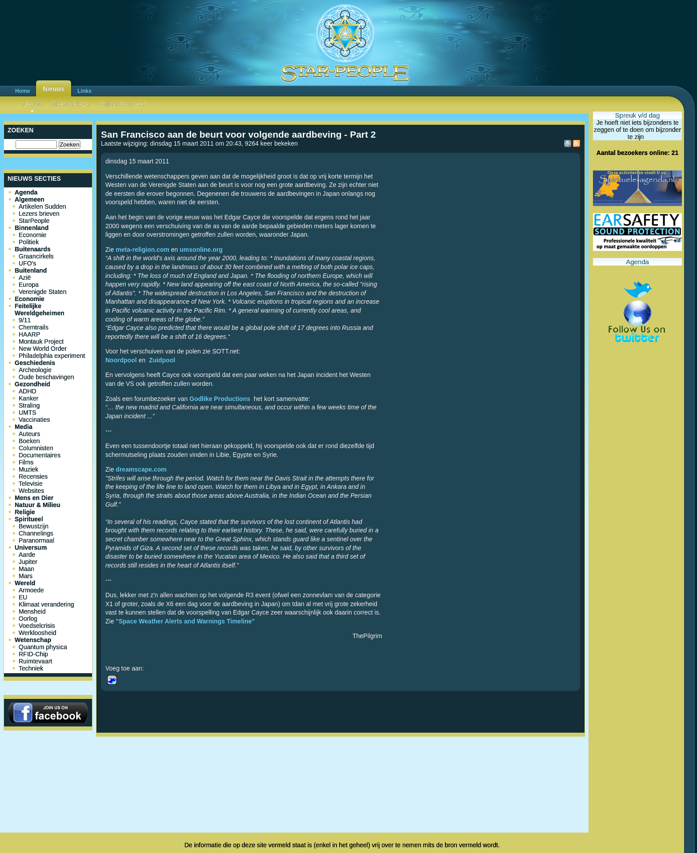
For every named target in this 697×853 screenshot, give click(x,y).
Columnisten (36, 448)
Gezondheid (32, 384)
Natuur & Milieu (37, 504)
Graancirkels (36, 256)
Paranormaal (36, 540)
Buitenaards (33, 249)
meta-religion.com (142, 249)
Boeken (29, 440)
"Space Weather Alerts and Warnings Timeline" (185, 621)
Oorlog (28, 618)
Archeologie (35, 369)
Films (26, 462)
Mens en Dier (34, 497)
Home (22, 91)
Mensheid (32, 611)
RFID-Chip (33, 654)
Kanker (28, 398)
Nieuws (53, 88)
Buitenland (31, 270)
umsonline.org (201, 249)
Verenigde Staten (42, 291)
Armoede (31, 590)
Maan (26, 568)
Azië (25, 277)
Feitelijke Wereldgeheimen (39, 309)
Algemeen (29, 199)
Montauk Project (41, 341)
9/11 (25, 320)
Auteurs (29, 433)
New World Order (43, 348)
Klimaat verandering (46, 604)
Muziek (28, 469)
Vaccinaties (34, 419)
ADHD (27, 391)
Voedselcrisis (37, 625)
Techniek (31, 668)
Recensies (33, 476)
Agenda (26, 192)
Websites (31, 490)
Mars (25, 575)
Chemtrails (33, 327)
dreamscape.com (141, 469)
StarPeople (34, 220)
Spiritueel (29, 519)
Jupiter (28, 561)
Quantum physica (43, 647)
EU (23, 597)
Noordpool (121, 360)
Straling (29, 405)
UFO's (27, 263)
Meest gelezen (72, 103)
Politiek (29, 242)
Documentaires (39, 455)
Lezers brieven (39, 213)
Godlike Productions (219, 398)
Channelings (36, 533)
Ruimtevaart (35, 661)
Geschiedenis (35, 362)
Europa (29, 284)
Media (23, 426)
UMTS (27, 412)
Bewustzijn (33, 526)
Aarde (27, 554)
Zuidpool (162, 360)
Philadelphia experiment (52, 355)
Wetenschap (33, 639)
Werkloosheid (37, 632)
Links (84, 91)
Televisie (31, 483)
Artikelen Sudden (42, 206)
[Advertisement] (340, 769)
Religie (25, 512)
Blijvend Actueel (123, 103)
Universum (31, 547)
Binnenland (31, 227)
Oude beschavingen (46, 377)
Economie (32, 234)
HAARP (29, 334)
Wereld (25, 583)
